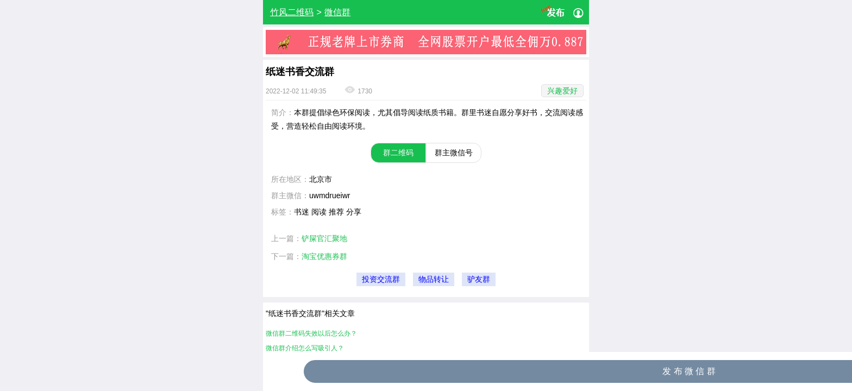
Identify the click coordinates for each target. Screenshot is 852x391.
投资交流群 (381, 279)
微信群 (337, 12)
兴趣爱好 (562, 90)
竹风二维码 (292, 12)
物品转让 (433, 279)
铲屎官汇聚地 (324, 238)
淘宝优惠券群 (324, 256)
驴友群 (478, 279)
